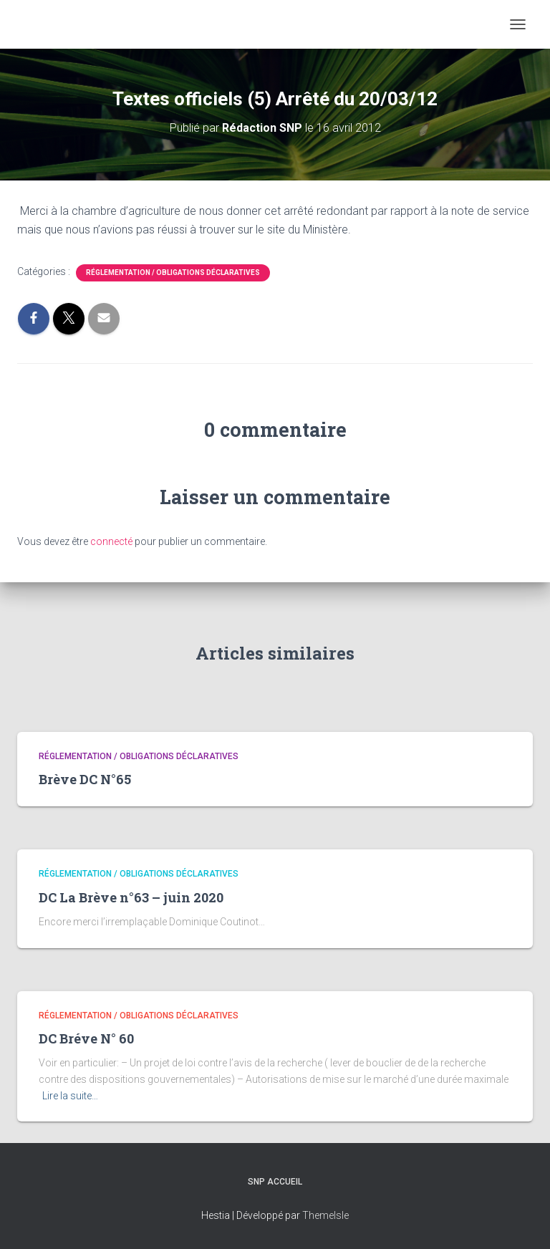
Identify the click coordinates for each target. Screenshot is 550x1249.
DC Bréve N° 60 (86, 1038)
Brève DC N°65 (85, 779)
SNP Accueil (275, 1182)
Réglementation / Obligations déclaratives (173, 272)
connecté (111, 541)
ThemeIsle (325, 1215)
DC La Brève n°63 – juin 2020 (131, 897)
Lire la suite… (70, 1095)
